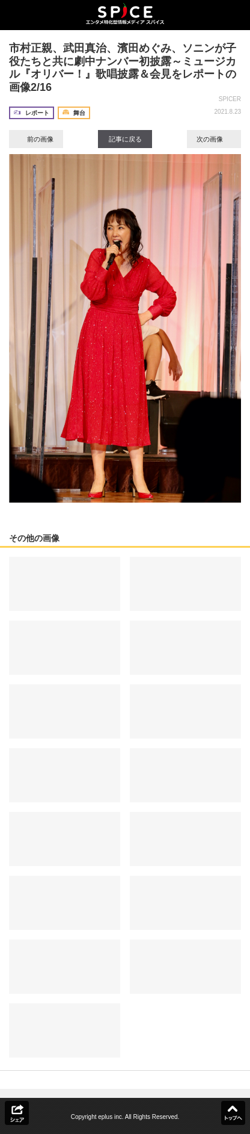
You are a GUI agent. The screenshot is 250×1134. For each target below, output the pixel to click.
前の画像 (36, 139)
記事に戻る (125, 139)
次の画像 (214, 139)
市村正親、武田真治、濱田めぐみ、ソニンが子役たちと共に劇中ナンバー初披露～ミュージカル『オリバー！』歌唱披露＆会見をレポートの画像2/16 (122, 67)
